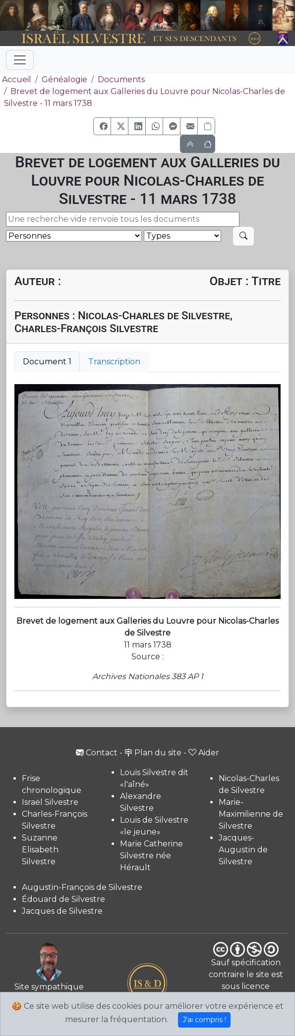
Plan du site (152, 752)
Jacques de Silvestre (62, 911)
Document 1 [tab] (47, 361)
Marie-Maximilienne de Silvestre (251, 814)
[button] (102, 126)
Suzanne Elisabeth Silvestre (40, 849)
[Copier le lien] (206, 126)
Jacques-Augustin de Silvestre (243, 849)
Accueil (15, 79)
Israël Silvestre (50, 802)
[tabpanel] (147, 491)
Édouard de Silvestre (63, 899)
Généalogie (64, 79)
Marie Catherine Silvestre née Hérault (151, 855)
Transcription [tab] (114, 361)
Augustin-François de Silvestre (82, 887)
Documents (121, 79)
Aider (203, 752)
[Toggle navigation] (20, 60)
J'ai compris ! (204, 1019)
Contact (97, 752)
